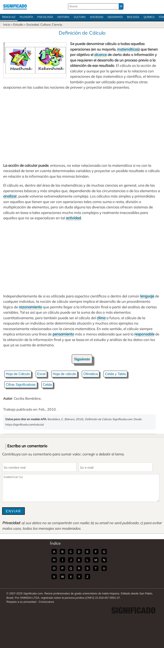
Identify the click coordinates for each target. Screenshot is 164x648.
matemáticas (128, 49)
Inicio (6, 24)
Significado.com (15, 6)
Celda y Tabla (115, 374)
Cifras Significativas (21, 384)
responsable (144, 334)
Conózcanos (46, 601)
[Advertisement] (82, 126)
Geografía (115, 17)
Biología (133, 17)
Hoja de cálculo (64, 374)
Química (149, 17)
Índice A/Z (8, 17)
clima (101, 318)
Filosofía (26, 17)
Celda (47, 384)
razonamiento (30, 307)
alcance (100, 54)
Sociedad (96, 17)
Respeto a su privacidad (21, 601)
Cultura (80, 17)
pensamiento (63, 334)
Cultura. (45, 24)
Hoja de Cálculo (18, 374)
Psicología (45, 17)
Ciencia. (57, 24)
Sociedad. (33, 24)
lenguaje (147, 296)
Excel (41, 374)
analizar (10, 196)
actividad (73, 218)
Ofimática (90, 374)
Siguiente (82, 359)
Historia (63, 17)
